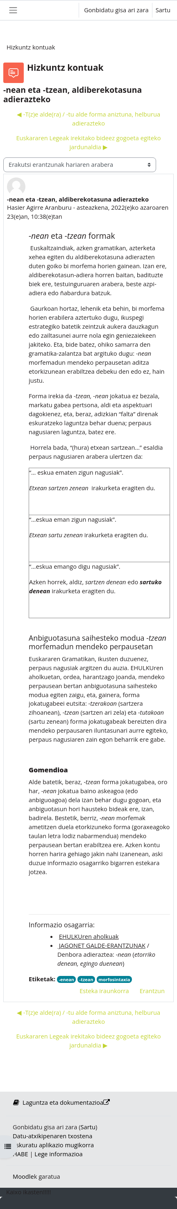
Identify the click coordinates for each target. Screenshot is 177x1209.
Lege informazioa (58, 1154)
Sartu (163, 10)
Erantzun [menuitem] (152, 991)
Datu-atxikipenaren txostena (52, 1136)
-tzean (86, 979)
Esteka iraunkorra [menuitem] (104, 991)
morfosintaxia (114, 979)
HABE (20, 1154)
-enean (66, 979)
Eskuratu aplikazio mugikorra (53, 1145)
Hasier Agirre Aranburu (39, 207)
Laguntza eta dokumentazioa (61, 1102)
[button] (65, 10)
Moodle (23, 1176)
